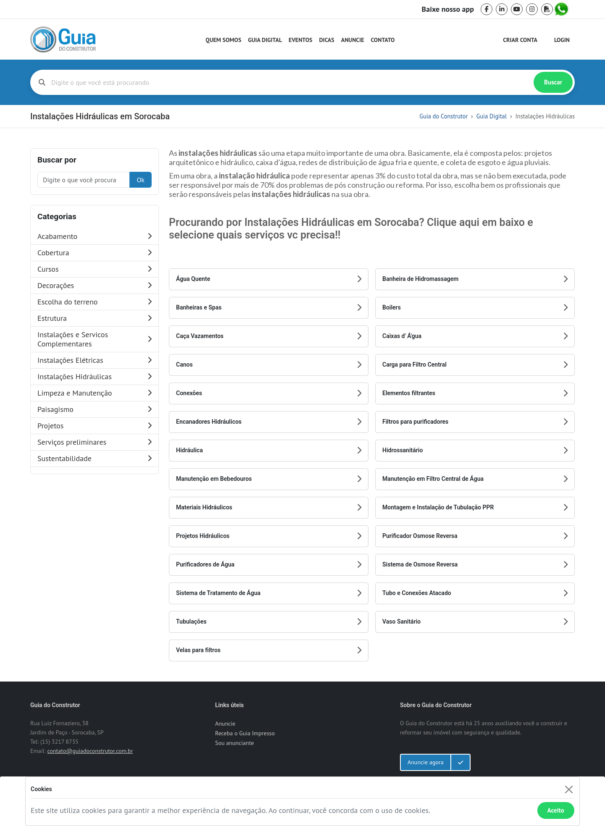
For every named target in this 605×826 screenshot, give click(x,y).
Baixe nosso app (448, 9)
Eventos (300, 40)
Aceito (555, 810)
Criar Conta (520, 40)
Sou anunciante (234, 743)
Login (562, 40)
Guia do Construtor (443, 116)
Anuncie (352, 40)
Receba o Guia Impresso (245, 733)
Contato (383, 40)
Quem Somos (223, 40)
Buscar (553, 82)
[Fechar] (568, 789)
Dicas (326, 40)
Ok (141, 180)
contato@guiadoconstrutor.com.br (90, 751)
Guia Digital (265, 40)
